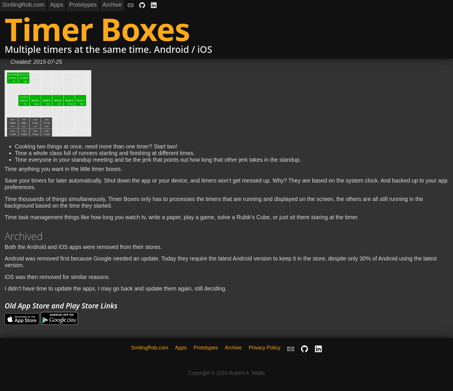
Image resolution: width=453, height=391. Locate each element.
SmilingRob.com (23, 4)
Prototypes (83, 4)
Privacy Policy (265, 348)
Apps (57, 4)
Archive (112, 4)
